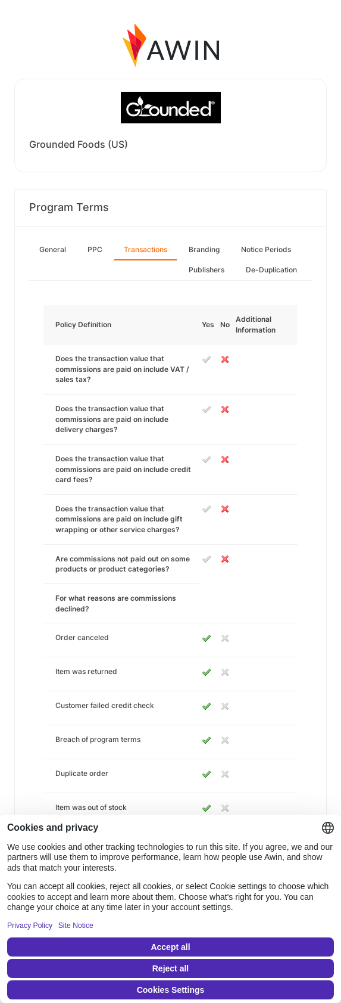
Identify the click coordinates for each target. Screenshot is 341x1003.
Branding (204, 249)
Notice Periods (266, 249)
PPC (94, 249)
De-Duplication (271, 269)
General (52, 249)
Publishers (206, 269)
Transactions (145, 249)
